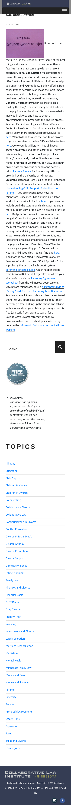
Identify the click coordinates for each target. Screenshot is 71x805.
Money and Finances (18, 682)
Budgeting (11, 471)
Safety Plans (13, 719)
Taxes (9, 733)
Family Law (12, 580)
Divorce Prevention (17, 551)
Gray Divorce (13, 609)
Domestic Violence (16, 565)
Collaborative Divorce (18, 507)
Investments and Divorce (20, 631)
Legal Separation (15, 638)
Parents (10, 689)
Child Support (13, 478)
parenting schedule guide (20, 270)
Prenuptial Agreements (19, 711)
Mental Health (14, 660)
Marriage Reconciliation (19, 646)
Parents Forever (22, 171)
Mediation (12, 653)
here (8, 137)
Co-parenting (13, 500)
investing (11, 624)
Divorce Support (15, 558)
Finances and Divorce (18, 587)
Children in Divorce (17, 492)
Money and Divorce (17, 675)
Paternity (11, 697)
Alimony (10, 463)
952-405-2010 (51, 788)
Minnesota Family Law (19, 668)
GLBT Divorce (13, 602)
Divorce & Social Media (19, 536)
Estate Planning (14, 573)
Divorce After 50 (15, 544)
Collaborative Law (16, 514)
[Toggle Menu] (64, 10)
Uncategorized (14, 748)
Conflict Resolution (16, 529)
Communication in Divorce (21, 522)
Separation (12, 726)
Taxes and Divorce (16, 741)
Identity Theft (13, 616)
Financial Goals (14, 595)
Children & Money (16, 485)
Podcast (10, 704)
